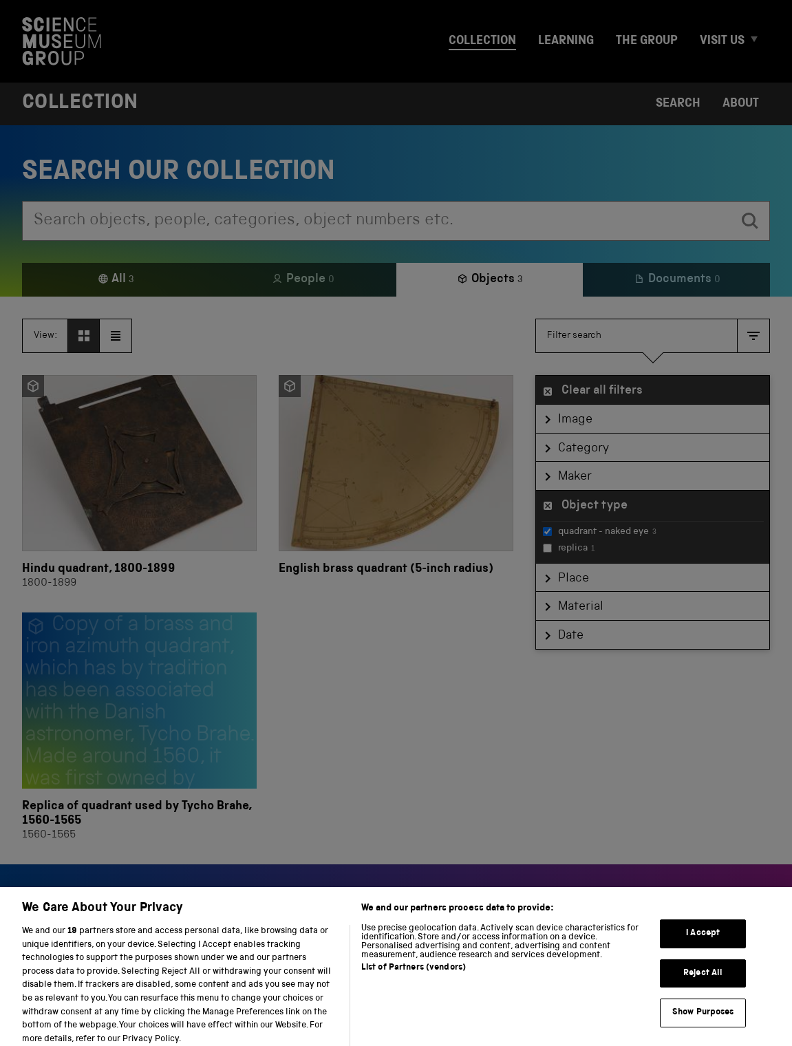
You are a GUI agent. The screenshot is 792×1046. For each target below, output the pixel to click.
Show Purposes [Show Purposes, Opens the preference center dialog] (703, 1022)
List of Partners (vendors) (413, 977)
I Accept (703, 943)
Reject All (703, 983)
